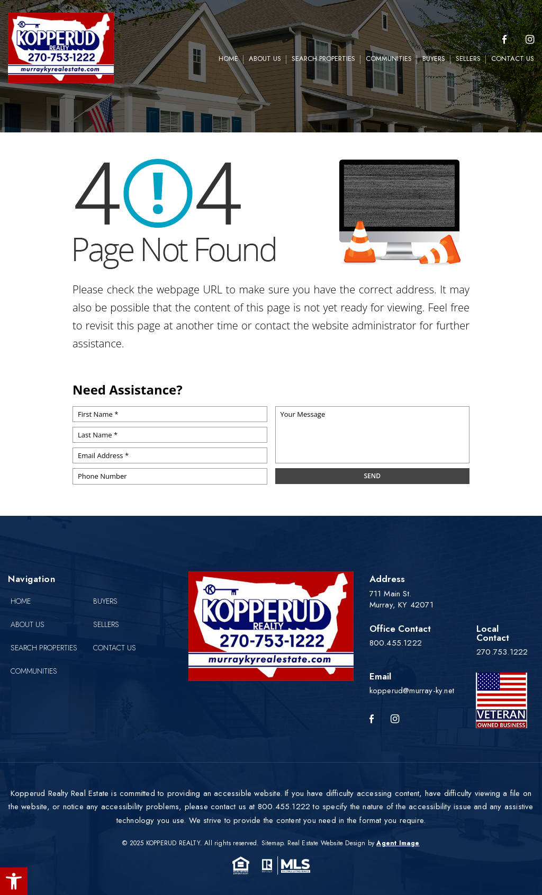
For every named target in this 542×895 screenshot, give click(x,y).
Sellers (468, 58)
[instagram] (530, 40)
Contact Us (512, 58)
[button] (14, 881)
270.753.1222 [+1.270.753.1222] (502, 652)
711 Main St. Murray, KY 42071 (401, 599)
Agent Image (397, 843)
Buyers (433, 58)
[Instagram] (395, 719)
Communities (389, 58)
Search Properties (323, 58)
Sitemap (272, 843)
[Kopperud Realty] (61, 48)
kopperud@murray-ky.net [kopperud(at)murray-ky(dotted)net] (411, 690)
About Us (265, 58)
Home (228, 58)
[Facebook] (504, 40)
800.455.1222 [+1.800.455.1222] (395, 643)
